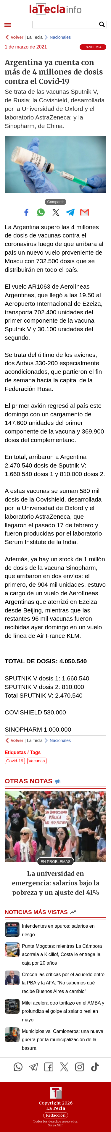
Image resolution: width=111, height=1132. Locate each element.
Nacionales (60, 37)
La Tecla (35, 37)
